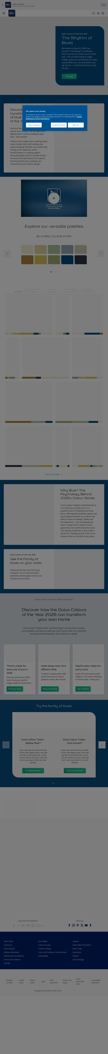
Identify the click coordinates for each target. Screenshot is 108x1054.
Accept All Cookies (58, 125)
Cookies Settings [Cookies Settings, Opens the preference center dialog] (34, 125)
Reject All (75, 125)
